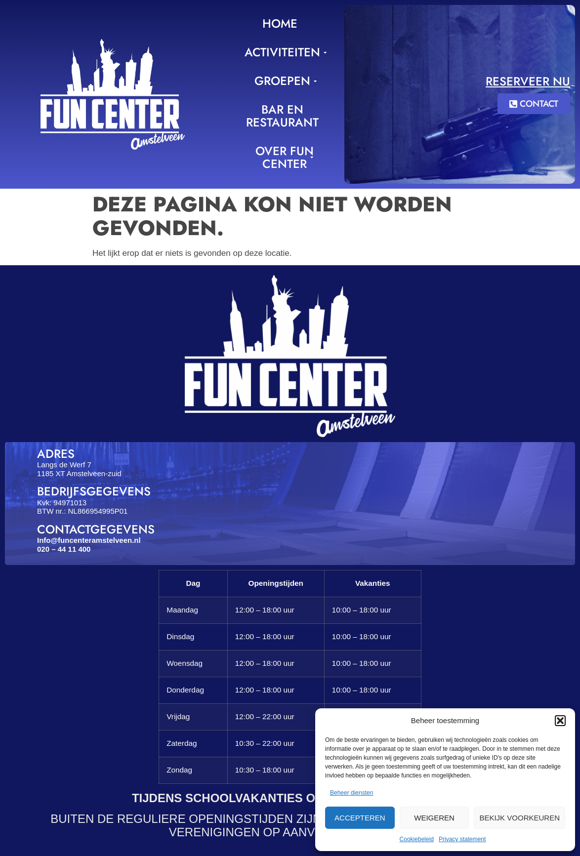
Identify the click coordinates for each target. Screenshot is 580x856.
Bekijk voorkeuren (519, 818)
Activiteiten (284, 52)
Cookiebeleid (417, 839)
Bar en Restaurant (282, 116)
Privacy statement (462, 839)
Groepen (284, 80)
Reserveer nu (528, 81)
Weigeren (434, 818)
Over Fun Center (284, 157)
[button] (560, 721)
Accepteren (359, 818)
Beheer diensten (351, 792)
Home (279, 23)
